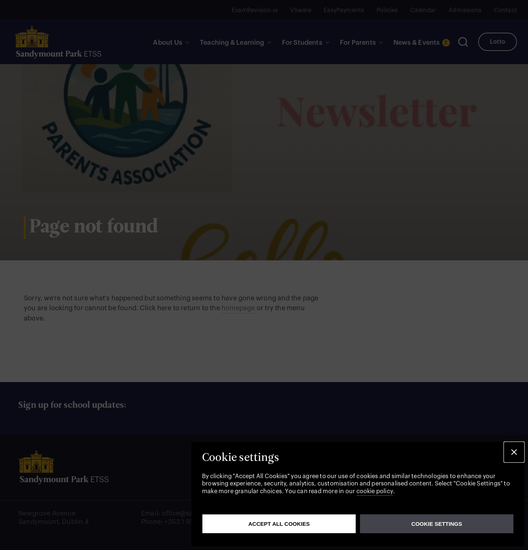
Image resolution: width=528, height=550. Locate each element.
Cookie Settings (436, 524)
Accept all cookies (279, 524)
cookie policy (374, 491)
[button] (514, 452)
